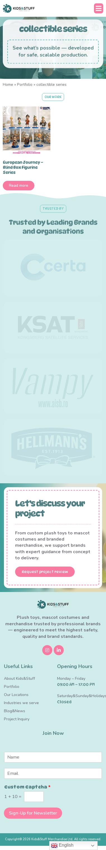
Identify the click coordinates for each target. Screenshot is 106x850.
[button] (98, 8)
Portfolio (24, 84)
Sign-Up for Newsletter (33, 813)
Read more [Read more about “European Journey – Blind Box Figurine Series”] (18, 185)
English (62, 845)
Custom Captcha (27, 787)
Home (8, 84)
